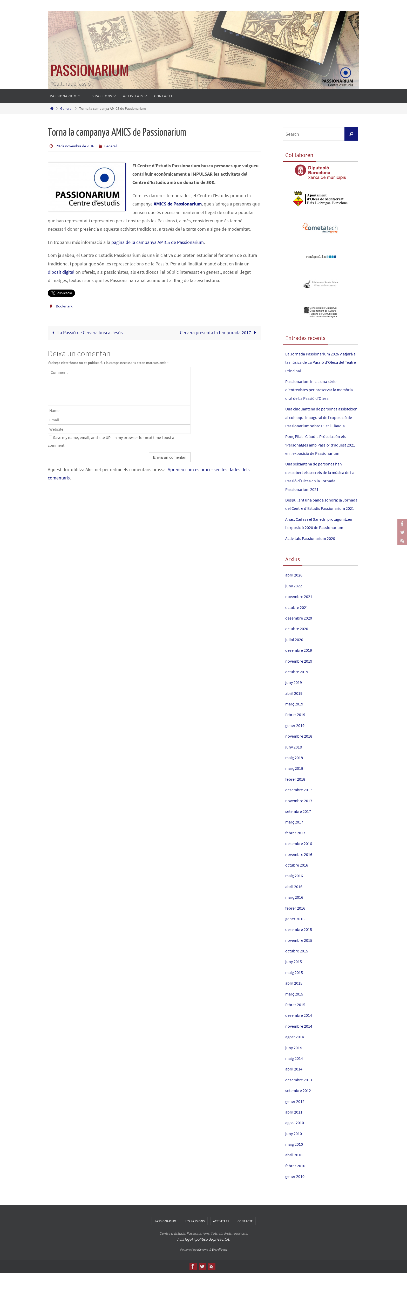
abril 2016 (294, 912)
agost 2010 (296, 1148)
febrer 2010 (296, 1191)
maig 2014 (295, 1083)
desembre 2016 (300, 868)
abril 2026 (294, 600)
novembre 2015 (300, 965)
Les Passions (195, 1246)
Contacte (245, 1246)
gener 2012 (296, 1126)
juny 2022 (294, 611)
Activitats (221, 1246)
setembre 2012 (299, 1115)
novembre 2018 (300, 761)
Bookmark (65, 305)
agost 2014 (296, 1062)
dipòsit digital (61, 272)
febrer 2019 (296, 740)
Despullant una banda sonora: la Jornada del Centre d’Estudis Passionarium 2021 (317, 516)
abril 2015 (294, 1008)
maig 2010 (295, 1169)
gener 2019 (296, 750)
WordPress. (219, 1275)
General (66, 108)
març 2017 (295, 847)
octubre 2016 (298, 890)
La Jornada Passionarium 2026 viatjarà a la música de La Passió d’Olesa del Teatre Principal (316, 362)
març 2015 (295, 1019)
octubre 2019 (298, 697)
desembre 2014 (300, 1040)
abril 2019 (294, 718)
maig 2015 (295, 997)
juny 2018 (294, 772)
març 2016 (295, 922)
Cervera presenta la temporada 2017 (219, 332)
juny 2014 (294, 1073)
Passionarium (165, 1246)
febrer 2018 (296, 804)
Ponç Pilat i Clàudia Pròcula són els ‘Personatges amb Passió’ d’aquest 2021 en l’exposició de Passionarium (320, 453)
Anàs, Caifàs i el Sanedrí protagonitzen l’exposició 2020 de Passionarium (318, 544)
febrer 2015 (296, 1030)
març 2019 (295, 729)
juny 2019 (294, 707)
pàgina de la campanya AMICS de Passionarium (157, 242)
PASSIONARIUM (89, 71)
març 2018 (295, 793)
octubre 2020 (298, 654)
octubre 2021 (298, 632)
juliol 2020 (295, 665)
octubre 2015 (298, 976)
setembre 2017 (299, 836)
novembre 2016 (300, 879)
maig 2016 (295, 901)
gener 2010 (296, 1201)
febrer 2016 (296, 933)
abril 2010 (294, 1180)
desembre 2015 (300, 954)
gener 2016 (296, 944)
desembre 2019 (300, 675)
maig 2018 (295, 783)
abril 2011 (294, 1137)
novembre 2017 (300, 826)
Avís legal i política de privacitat (203, 1264)
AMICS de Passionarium (178, 204)
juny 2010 (294, 1159)
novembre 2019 (300, 686)
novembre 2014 (300, 1051)
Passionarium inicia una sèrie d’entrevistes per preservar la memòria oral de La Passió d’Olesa (319, 389)
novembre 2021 (300, 621)
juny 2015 (294, 987)
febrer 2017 (296, 858)
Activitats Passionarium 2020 (313, 563)
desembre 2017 (300, 815)
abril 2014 (294, 1094)
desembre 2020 (300, 643)
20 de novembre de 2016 (77, 145)
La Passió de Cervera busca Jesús (86, 332)
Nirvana (202, 1275)
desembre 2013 (300, 1105)
